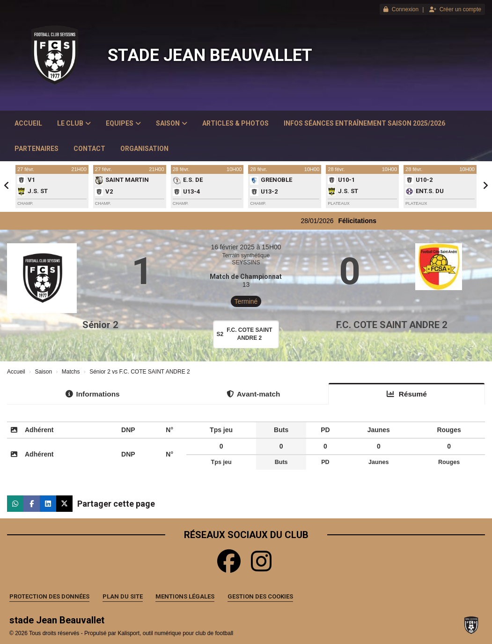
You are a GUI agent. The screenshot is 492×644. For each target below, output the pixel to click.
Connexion (401, 9)
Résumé (407, 394)
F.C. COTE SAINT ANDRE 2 (391, 324)
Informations (92, 394)
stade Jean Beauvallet (210, 55)
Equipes (123, 123)
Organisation (144, 148)
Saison (171, 123)
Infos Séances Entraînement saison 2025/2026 (364, 123)
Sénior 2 (100, 324)
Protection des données (49, 596)
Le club (74, 123)
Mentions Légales (184, 596)
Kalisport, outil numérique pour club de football (175, 633)
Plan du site (123, 596)
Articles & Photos (235, 123)
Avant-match (253, 394)
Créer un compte (455, 9)
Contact (89, 148)
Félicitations (371, 221)
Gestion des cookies (260, 596)
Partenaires (37, 148)
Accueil (28, 123)
